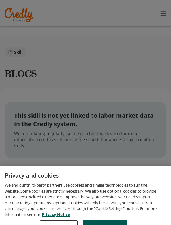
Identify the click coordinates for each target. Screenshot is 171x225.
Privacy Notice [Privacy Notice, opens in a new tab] (56, 220)
